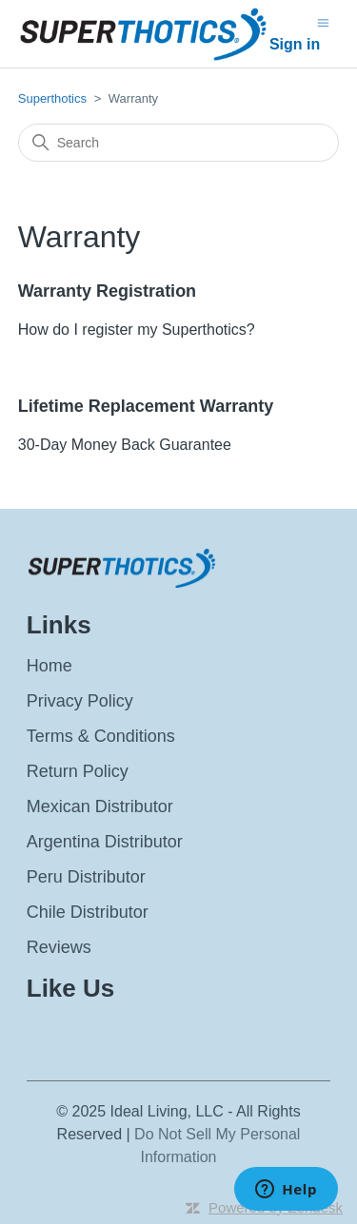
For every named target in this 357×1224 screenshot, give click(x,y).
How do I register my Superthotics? (136, 329)
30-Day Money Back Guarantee (124, 445)
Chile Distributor (88, 912)
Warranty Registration (107, 291)
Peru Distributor (86, 876)
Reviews (59, 947)
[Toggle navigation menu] (323, 21)
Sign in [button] (294, 44)
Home (49, 665)
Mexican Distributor (100, 806)
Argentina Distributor (105, 841)
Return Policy (78, 771)
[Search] (179, 143)
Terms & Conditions (101, 736)
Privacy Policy (80, 700)
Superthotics (54, 98)
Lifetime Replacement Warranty (145, 406)
